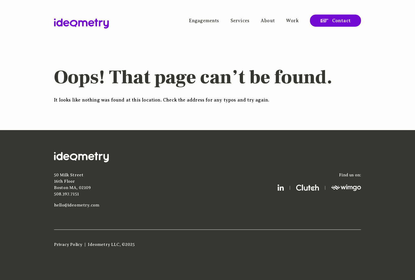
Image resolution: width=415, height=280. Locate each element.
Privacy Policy (68, 244)
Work (292, 20)
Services (240, 20)
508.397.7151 (66, 194)
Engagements (204, 20)
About (268, 20)
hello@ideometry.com (76, 205)
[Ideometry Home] (81, 24)
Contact (341, 20)
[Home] (81, 161)
